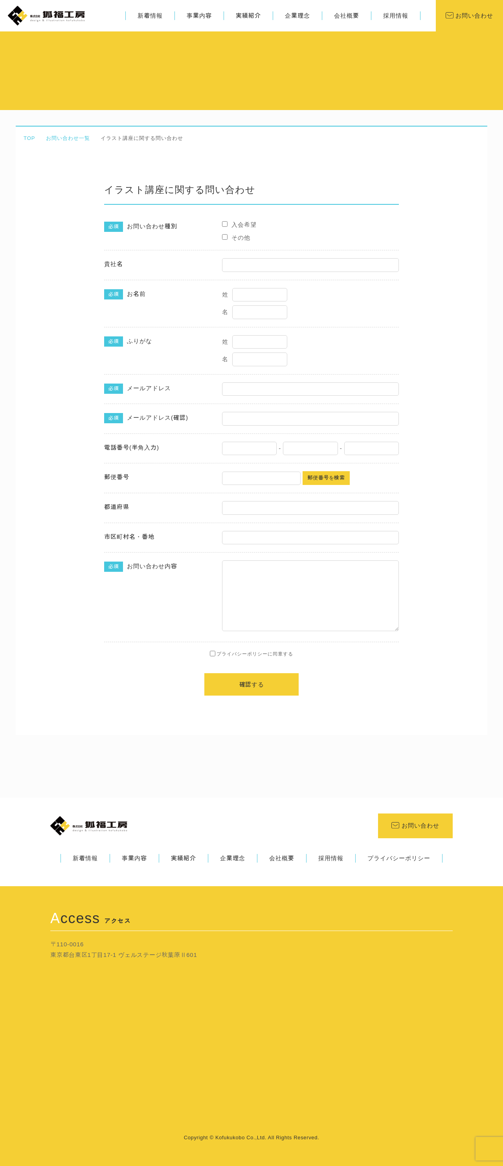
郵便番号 (116, 477)
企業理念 (297, 15)
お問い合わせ (473, 15)
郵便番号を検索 (326, 478)
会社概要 (346, 15)
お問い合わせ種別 (140, 227)
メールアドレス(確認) (146, 418)
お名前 (125, 294)
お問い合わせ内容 (140, 567)
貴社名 (113, 264)
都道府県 (116, 506)
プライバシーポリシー (398, 858)
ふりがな (128, 341)
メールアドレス (137, 389)
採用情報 (395, 15)
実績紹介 (248, 15)
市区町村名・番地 (129, 536)
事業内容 (199, 15)
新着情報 (150, 15)
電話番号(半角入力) (131, 447)
